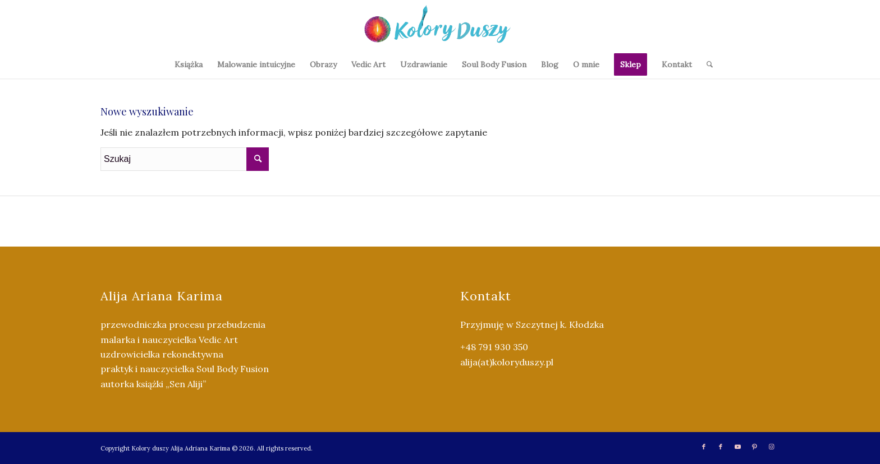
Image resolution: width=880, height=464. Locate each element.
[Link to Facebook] (703, 446)
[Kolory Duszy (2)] (440, 25)
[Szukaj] (706, 64)
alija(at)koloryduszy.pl (506, 362)
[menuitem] (188, 64)
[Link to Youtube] (737, 446)
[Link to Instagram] (771, 446)
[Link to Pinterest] (754, 446)
